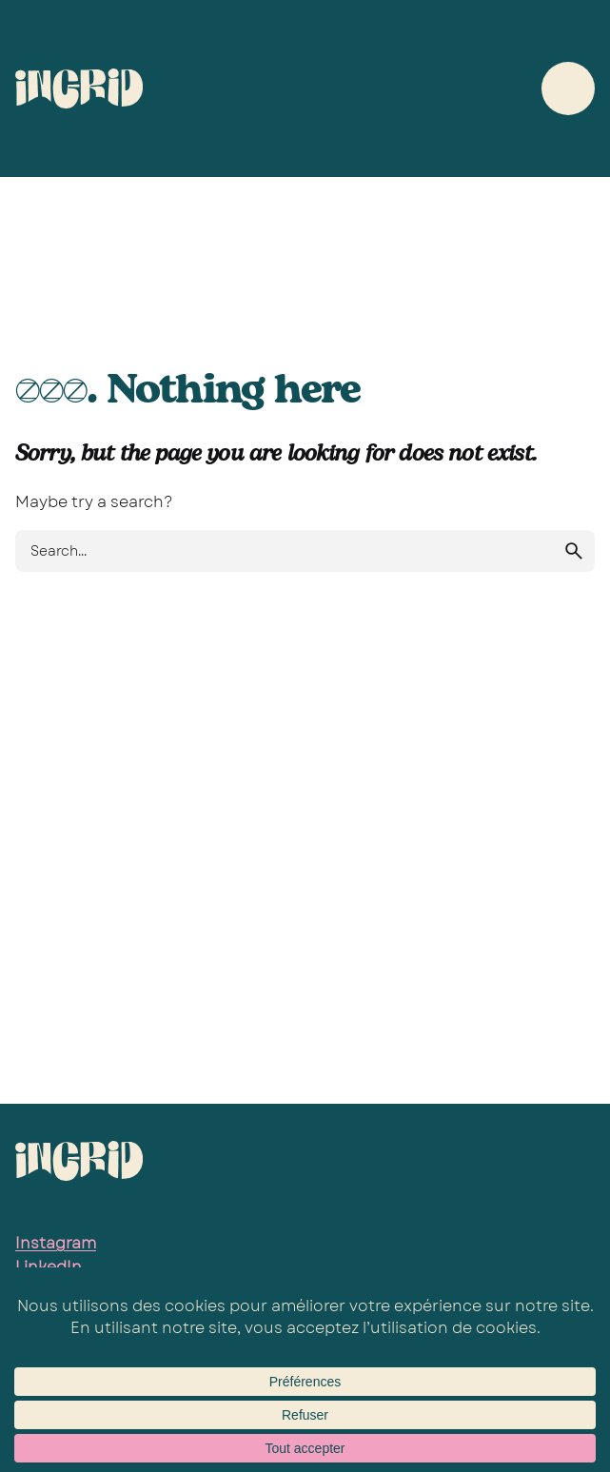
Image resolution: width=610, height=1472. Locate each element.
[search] (574, 551)
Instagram (55, 1243)
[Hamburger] (568, 88)
